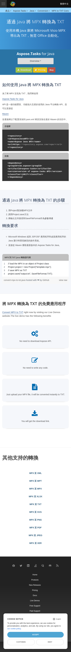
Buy (52, 70)
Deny (50, 642)
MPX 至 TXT (36, 504)
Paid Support (35, 611)
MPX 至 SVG (35, 512)
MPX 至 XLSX (35, 496)
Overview (34, 61)
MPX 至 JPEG (35, 535)
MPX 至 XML (35, 473)
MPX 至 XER (35, 543)
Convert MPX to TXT (12, 312)
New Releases (35, 585)
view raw (63, 280)
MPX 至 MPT (35, 481)
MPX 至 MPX (35, 488)
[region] (35, 268)
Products (34, 580)
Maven (5, 114)
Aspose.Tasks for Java (13, 99)
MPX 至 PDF (35, 527)
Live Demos (35, 601)
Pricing (40, 70)
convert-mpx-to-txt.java (15, 280)
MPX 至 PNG (35, 520)
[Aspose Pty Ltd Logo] (13, 4)
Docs (35, 595)
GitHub (46, 280)
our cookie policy (14, 629)
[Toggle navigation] (3, 4)
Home (34, 575)
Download (24, 70)
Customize (21, 642)
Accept (35, 635)
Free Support (35, 606)
